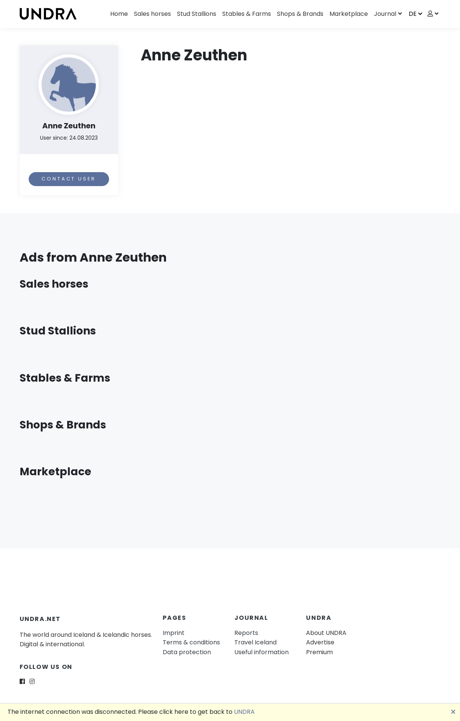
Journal (385, 13)
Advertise (320, 642)
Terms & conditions (191, 642)
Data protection (187, 652)
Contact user (68, 179)
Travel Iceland (255, 642)
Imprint (174, 633)
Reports (246, 633)
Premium (319, 652)
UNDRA (244, 711)
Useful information (261, 652)
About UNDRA (326, 633)
